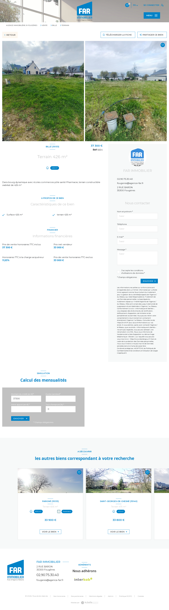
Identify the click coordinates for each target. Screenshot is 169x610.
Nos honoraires (59, 596)
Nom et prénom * (125, 212)
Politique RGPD (125, 596)
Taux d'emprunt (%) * (55, 405)
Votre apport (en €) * (20, 405)
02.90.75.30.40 (125, 179)
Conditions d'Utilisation (141, 351)
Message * (121, 250)
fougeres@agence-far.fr (130, 183)
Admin (110, 596)
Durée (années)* (53, 394)
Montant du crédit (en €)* (22, 394)
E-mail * (120, 237)
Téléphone (122, 224)
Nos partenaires (77, 596)
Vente (44, 25)
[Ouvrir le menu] (152, 15)
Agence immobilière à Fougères (21, 25)
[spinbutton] (61, 409)
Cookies (141, 596)
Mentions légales (95, 596)
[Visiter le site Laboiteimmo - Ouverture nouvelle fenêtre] (89, 602)
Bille (54, 25)
